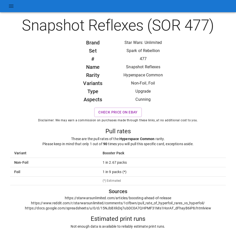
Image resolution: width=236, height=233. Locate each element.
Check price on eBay (118, 112)
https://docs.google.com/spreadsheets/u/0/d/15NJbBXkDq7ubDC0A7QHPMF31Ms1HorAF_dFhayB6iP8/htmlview (118, 208)
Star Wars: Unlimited (143, 42)
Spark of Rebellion (143, 50)
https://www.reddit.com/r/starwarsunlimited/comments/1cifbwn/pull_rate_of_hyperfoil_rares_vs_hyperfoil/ (118, 203)
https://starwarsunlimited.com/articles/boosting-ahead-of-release (118, 198)
